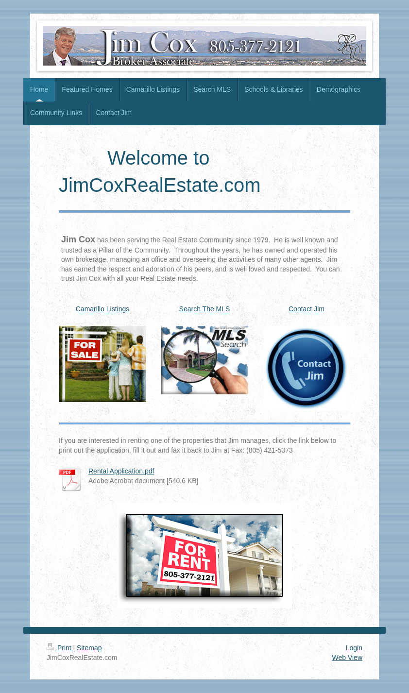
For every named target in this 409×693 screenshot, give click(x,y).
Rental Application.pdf (121, 471)
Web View (347, 657)
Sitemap (89, 648)
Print (60, 648)
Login (354, 648)
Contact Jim (306, 309)
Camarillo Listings (102, 309)
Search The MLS (204, 309)
